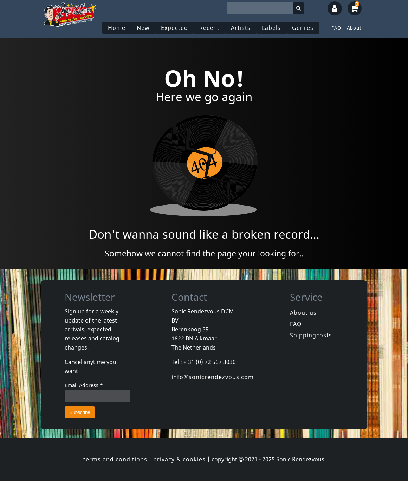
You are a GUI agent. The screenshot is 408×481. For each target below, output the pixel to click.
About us (303, 313)
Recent (209, 28)
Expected (174, 28)
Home (116, 28)
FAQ (336, 28)
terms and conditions (115, 459)
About (354, 28)
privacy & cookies (179, 459)
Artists (241, 28)
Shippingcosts (311, 335)
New (143, 28)
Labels (271, 28)
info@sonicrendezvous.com (212, 377)
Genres (302, 28)
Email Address (84, 385)
